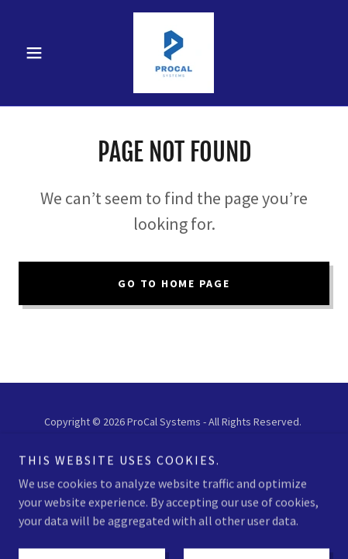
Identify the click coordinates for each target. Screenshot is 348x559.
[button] (42, 52)
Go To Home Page (173, 283)
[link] (173, 52)
